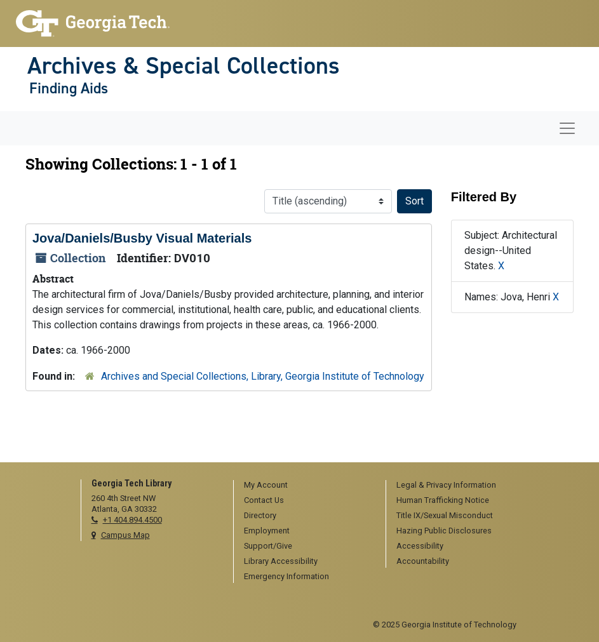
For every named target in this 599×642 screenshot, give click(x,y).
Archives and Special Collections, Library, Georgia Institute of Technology (262, 376)
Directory (260, 515)
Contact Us (264, 500)
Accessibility (419, 546)
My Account (266, 485)
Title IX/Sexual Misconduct (444, 515)
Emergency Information (286, 576)
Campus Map (125, 535)
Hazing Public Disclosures (444, 530)
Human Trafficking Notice (442, 500)
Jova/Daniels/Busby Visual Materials (142, 238)
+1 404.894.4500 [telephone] (132, 520)
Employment (267, 530)
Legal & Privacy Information (446, 485)
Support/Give (268, 546)
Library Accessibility (281, 561)
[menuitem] (305, 486)
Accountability (422, 561)
